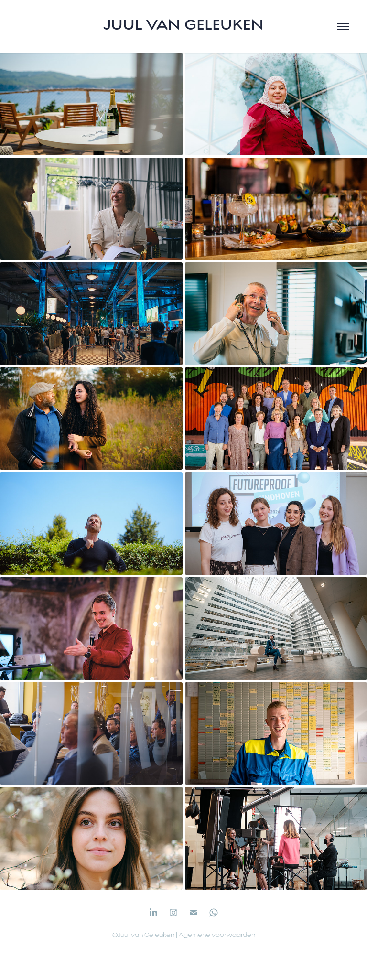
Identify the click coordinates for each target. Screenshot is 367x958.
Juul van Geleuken (183, 24)
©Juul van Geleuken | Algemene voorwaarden (183, 934)
